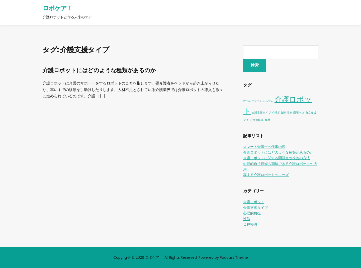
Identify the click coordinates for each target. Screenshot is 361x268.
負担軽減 (250, 224)
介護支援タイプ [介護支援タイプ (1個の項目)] (261, 113)
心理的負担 (252, 213)
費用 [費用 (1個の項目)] (267, 120)
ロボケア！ (57, 8)
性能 (246, 218)
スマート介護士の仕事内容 (264, 146)
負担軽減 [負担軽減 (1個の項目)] (257, 120)
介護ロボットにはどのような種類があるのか (99, 70)
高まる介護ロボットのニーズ (266, 174)
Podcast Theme (234, 257)
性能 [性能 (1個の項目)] (289, 113)
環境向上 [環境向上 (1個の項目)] (298, 113)
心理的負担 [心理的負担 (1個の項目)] (279, 113)
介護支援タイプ (255, 207)
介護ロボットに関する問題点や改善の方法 (276, 157)
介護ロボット (253, 201)
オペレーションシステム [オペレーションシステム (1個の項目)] (258, 101)
